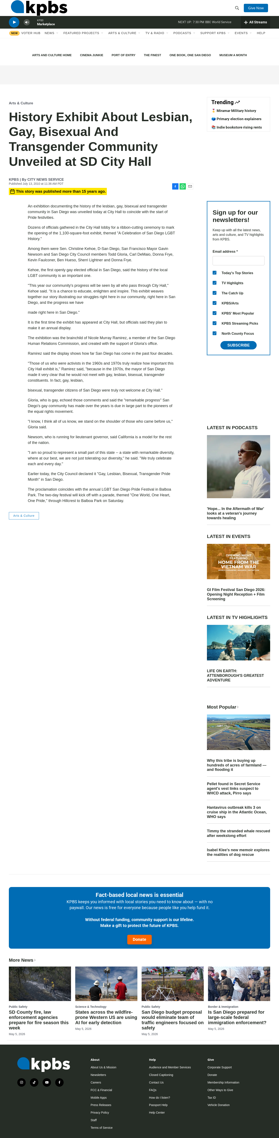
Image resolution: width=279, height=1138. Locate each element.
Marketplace (46, 32)
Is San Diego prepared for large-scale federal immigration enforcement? (237, 1017)
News (49, 43)
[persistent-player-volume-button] (26, 30)
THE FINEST (152, 55)
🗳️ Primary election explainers (236, 119)
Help (261, 43)
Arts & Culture (122, 43)
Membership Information (223, 1082)
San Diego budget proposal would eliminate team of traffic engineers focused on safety (173, 1019)
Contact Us (156, 1082)
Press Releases (101, 1105)
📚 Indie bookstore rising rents (236, 127)
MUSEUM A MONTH (233, 55)
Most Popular (223, 707)
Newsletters (98, 1075)
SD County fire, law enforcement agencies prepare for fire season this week (39, 1019)
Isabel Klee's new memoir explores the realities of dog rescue (238, 852)
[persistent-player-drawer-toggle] (255, 30)
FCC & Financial (101, 1090)
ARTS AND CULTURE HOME (51, 55)
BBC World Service (218, 30)
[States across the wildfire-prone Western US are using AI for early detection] (106, 984)
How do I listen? (159, 1097)
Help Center (157, 1112)
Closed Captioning (161, 1075)
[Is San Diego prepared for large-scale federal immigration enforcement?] (239, 984)
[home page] (37, 11)
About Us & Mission (103, 1067)
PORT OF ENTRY (123, 55)
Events (241, 43)
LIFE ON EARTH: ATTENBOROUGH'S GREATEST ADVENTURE (235, 675)
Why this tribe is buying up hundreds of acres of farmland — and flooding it (236, 765)
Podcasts (182, 43)
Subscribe (238, 345)
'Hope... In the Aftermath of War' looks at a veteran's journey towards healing (235, 513)
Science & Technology (90, 1006)
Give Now (257, 10)
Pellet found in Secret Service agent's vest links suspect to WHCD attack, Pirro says (233, 788)
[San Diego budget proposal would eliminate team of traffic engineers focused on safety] (173, 984)
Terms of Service (102, 1127)
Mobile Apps (99, 1097)
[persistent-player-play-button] (14, 30)
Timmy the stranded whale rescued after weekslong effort (238, 833)
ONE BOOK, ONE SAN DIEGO (190, 55)
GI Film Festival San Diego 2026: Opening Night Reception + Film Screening (236, 594)
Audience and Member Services (170, 1067)
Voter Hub (30, 43)
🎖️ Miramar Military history (233, 111)
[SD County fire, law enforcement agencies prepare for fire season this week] (40, 984)
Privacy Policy (100, 1112)
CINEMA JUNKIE (91, 55)
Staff (94, 1120)
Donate (139, 939)
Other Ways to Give (220, 1090)
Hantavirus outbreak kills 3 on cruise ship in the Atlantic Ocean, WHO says (237, 812)
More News (22, 960)
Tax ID (212, 1097)
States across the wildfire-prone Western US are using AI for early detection (106, 1017)
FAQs (152, 1090)
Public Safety (18, 1006)
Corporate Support (220, 1067)
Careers (96, 1082)
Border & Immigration (223, 1006)
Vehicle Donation (219, 1105)
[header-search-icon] (238, 11)
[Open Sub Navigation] (57, 43)
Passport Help (158, 1105)
